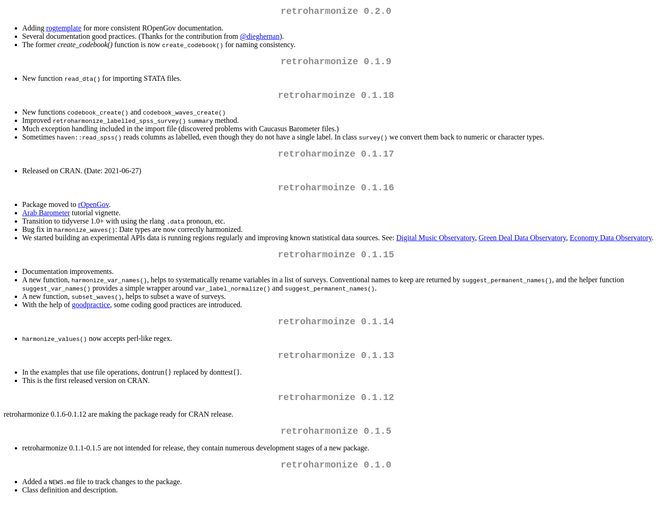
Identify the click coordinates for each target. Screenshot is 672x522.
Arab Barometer (46, 222)
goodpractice (91, 316)
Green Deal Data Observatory (522, 247)
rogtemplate (63, 30)
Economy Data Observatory (611, 247)
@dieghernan (260, 38)
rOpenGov (93, 214)
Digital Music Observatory (435, 247)
